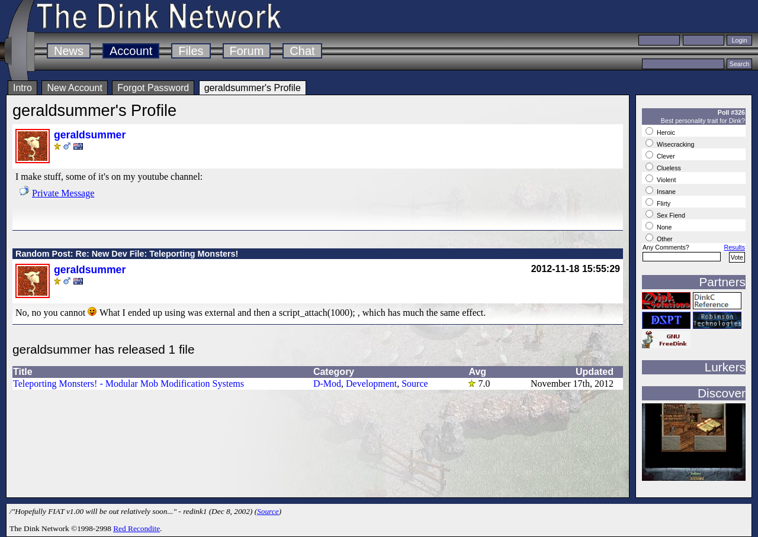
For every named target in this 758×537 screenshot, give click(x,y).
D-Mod (327, 384)
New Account (74, 88)
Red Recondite (136, 528)
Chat (302, 50)
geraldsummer (90, 135)
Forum (247, 50)
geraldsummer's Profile (252, 88)
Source (415, 384)
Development (371, 384)
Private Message (63, 193)
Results (734, 247)
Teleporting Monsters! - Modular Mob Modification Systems (128, 384)
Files (190, 50)
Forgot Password (153, 88)
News (68, 50)
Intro (22, 88)
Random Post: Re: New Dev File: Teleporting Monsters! (126, 253)
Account (131, 50)
